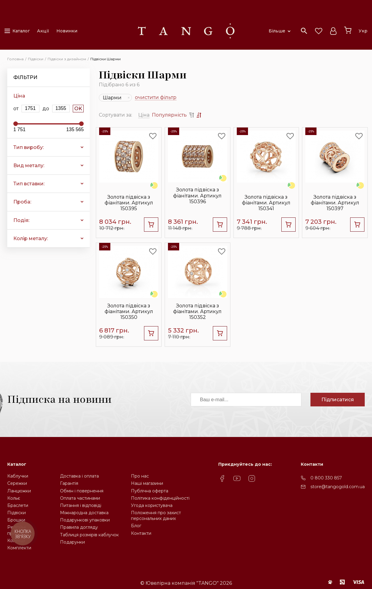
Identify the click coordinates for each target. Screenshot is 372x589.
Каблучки (17, 476)
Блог (136, 525)
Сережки (17, 483)
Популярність (169, 115)
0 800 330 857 (326, 478)
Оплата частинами (80, 498)
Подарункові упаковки (85, 520)
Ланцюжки (19, 491)
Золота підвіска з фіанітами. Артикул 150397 (335, 202)
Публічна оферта (149, 491)
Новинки (66, 31)
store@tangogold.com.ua (337, 486)
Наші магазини (147, 483)
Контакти (141, 533)
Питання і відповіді (80, 505)
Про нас (140, 476)
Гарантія (69, 483)
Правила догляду (79, 527)
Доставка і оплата (79, 476)
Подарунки (72, 542)
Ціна (143, 115)
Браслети (17, 505)
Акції (43, 31)
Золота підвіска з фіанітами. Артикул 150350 (129, 311)
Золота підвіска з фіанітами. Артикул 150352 (197, 311)
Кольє (13, 498)
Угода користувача (152, 505)
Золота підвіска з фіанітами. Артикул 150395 (129, 202)
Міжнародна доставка (84, 512)
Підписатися (337, 399)
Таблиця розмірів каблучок (89, 535)
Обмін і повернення (81, 491)
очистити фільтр (155, 97)
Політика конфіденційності (160, 498)
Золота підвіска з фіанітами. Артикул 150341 (266, 202)
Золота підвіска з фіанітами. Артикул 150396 (197, 195)
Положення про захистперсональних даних (156, 515)
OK (78, 108)
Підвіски (16, 512)
